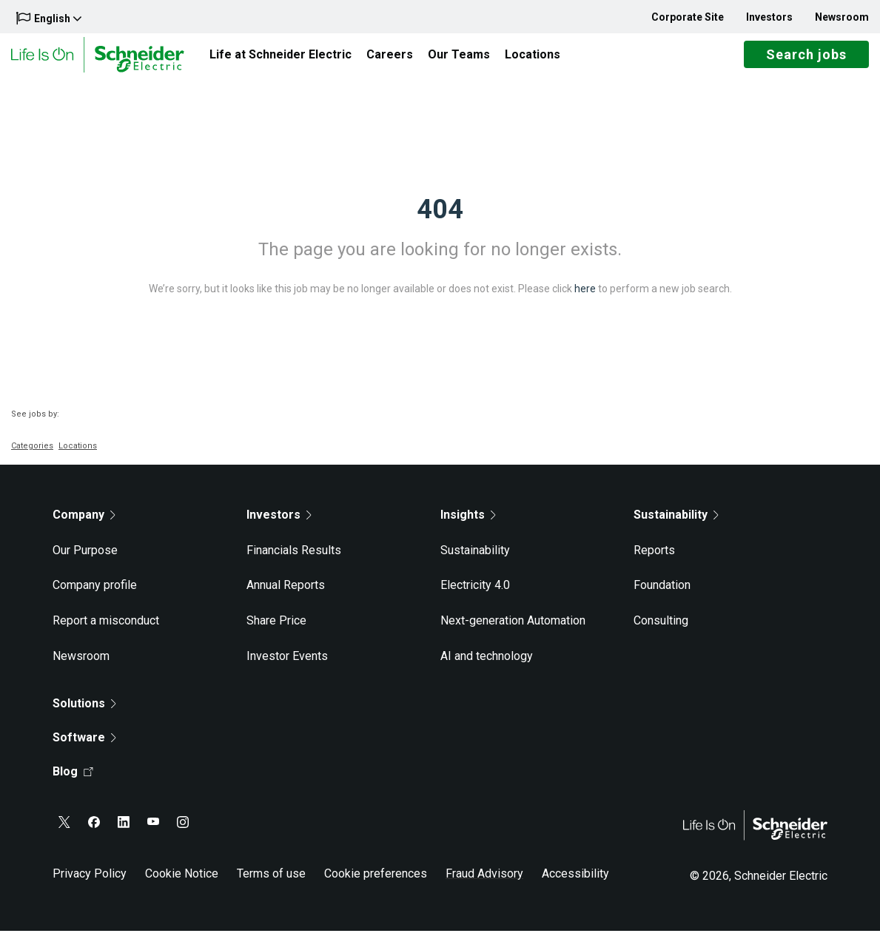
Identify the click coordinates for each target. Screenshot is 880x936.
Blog (73, 777)
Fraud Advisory (484, 879)
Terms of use (271, 879)
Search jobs (806, 57)
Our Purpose (85, 555)
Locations (532, 57)
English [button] (49, 18)
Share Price (276, 626)
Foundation (662, 591)
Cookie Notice (181, 879)
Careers (389, 57)
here (585, 294)
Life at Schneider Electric (280, 57)
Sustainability (475, 555)
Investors (769, 17)
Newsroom (842, 17)
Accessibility (575, 879)
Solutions (84, 708)
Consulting (661, 626)
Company (84, 520)
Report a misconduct (106, 626)
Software (84, 742)
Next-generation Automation (512, 626)
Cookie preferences (375, 879)
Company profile (95, 591)
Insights (468, 520)
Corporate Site (687, 17)
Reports (654, 555)
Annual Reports (285, 591)
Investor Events (287, 661)
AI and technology (486, 661)
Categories (32, 451)
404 (440, 214)
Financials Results (293, 555)
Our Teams (459, 57)
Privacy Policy (90, 879)
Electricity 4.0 (475, 591)
